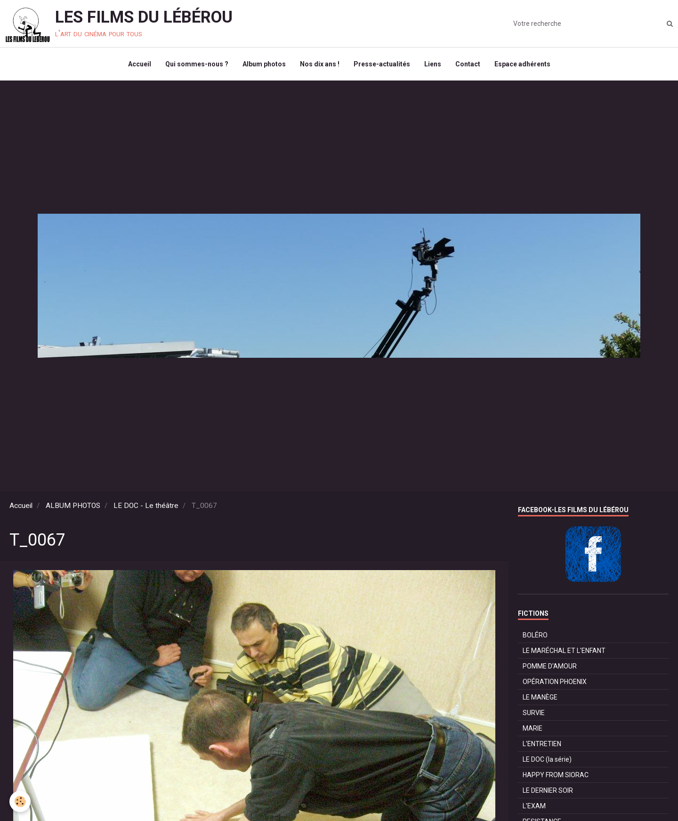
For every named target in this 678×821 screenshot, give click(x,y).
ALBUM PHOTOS (73, 505)
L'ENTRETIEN (542, 744)
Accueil (139, 64)
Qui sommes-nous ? (196, 64)
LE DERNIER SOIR (548, 790)
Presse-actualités (382, 64)
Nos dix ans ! (319, 64)
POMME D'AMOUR (550, 666)
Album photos (264, 64)
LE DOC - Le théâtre (145, 505)
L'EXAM (534, 806)
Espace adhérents (522, 64)
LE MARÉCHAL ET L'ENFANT (564, 650)
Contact (467, 64)
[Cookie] (20, 801)
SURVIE (534, 712)
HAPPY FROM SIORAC (556, 775)
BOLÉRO (535, 635)
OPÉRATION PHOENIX (555, 681)
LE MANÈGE (540, 697)
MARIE (532, 728)
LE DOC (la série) (547, 759)
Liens (432, 64)
